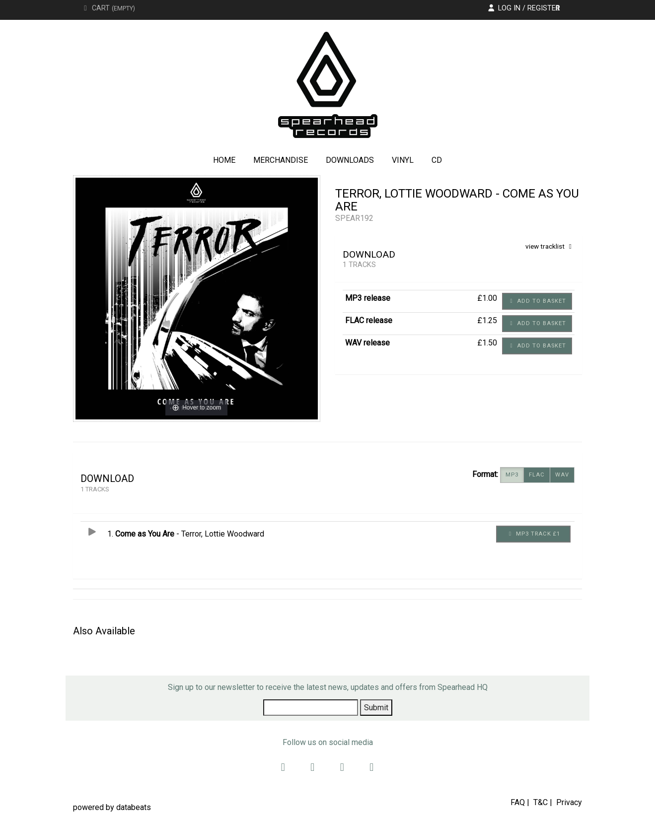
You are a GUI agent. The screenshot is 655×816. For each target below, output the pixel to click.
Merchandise (280, 160)
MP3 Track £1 (533, 534)
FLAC (537, 475)
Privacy (569, 802)
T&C (540, 802)
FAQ (517, 802)
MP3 (512, 475)
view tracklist (550, 246)
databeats (133, 807)
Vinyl (403, 160)
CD (437, 160)
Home (224, 160)
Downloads (350, 160)
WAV (562, 475)
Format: (485, 474)
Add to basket (537, 301)
